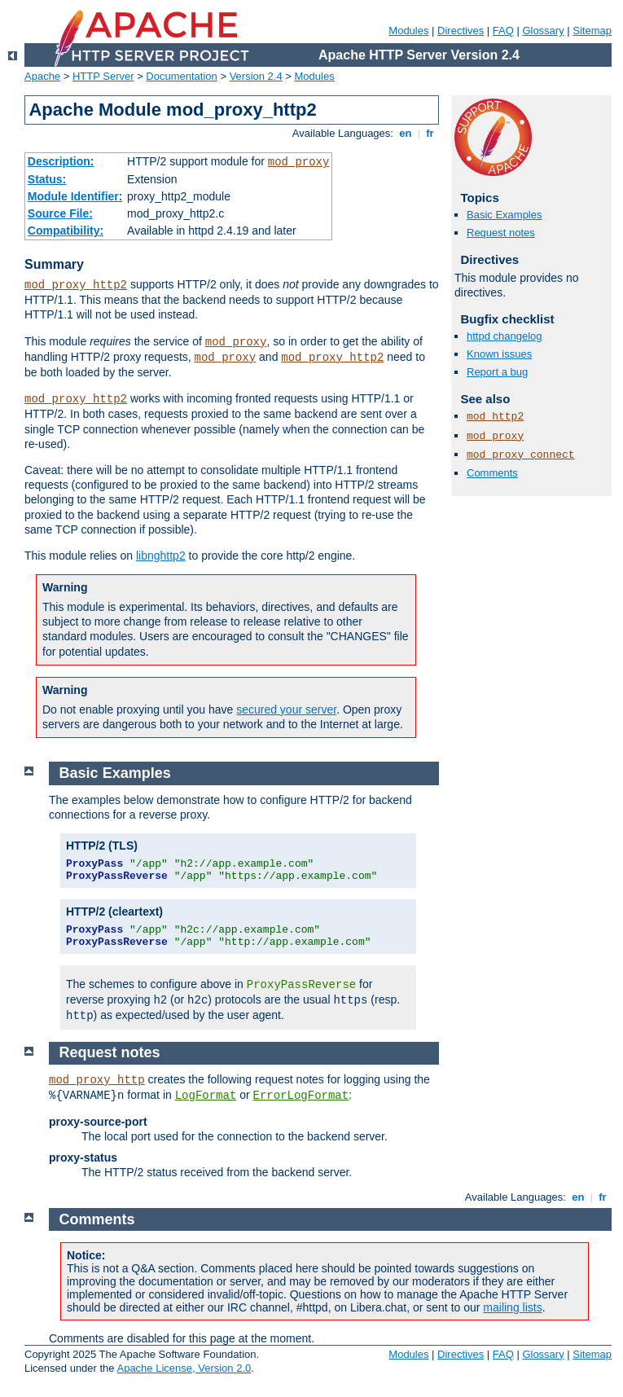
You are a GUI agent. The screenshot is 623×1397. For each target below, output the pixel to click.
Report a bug (497, 372)
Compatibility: (65, 230)
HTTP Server (103, 76)
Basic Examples (504, 215)
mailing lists (512, 1307)
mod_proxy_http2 (75, 285)
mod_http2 (495, 417)
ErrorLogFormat (301, 1095)
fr (430, 133)
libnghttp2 (161, 555)
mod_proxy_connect (521, 455)
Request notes (501, 232)
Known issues (499, 354)
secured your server (286, 709)
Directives (460, 30)
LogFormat (206, 1095)
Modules (408, 30)
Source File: (60, 213)
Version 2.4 (256, 76)
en (406, 133)
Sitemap (592, 30)
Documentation (181, 76)
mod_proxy (299, 162)
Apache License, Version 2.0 (183, 1368)
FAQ (503, 30)
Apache (42, 76)
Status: (47, 179)
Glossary (543, 30)
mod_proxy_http (97, 1080)
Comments (492, 473)
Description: (61, 161)
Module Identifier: (75, 196)
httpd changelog (504, 336)
